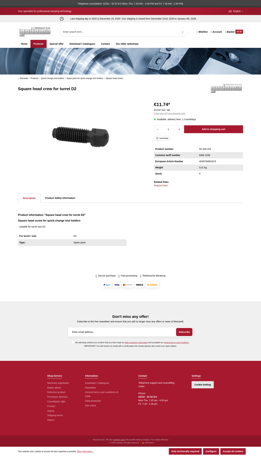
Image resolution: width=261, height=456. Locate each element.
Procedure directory (57, 397)
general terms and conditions (176, 342)
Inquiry (50, 411)
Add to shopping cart (213, 129)
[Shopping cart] (233, 31)
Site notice (90, 405)
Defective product (56, 392)
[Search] (182, 32)
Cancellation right (56, 401)
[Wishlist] (202, 31)
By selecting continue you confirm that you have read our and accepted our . (132, 342)
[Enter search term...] (123, 32)
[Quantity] (168, 129)
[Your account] (216, 31)
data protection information (136, 342)
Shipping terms (55, 415)
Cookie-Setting (202, 384)
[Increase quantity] (179, 129)
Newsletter (90, 387)
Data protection (93, 401)
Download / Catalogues (97, 383)
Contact (51, 406)
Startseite (23, 78)
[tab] (29, 198)
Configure (211, 451)
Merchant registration (58, 383)
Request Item (161, 185)
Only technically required (185, 451)
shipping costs (119, 440)
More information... (85, 451)
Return (50, 420)
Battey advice (54, 387)
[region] (82, 136)
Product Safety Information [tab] (60, 198)
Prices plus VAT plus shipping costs (169, 113)
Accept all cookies (233, 451)
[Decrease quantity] (157, 129)
